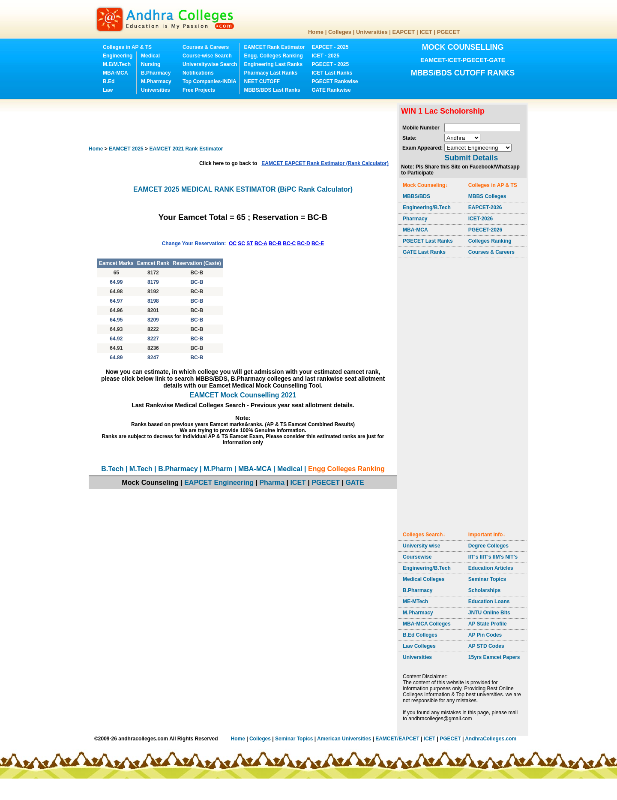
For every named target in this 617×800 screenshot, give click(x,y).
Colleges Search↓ (424, 535)
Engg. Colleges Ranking (273, 56)
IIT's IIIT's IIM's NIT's (493, 557)
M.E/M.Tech (117, 64)
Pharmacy (415, 219)
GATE (354, 482)
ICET (425, 32)
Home (315, 32)
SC (241, 244)
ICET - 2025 (325, 56)
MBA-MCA (115, 73)
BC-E (317, 244)
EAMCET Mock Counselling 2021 (243, 395)
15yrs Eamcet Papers (494, 657)
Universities (372, 32)
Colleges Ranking (490, 241)
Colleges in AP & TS (127, 47)
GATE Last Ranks (424, 252)
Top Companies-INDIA (210, 81)
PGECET (448, 32)
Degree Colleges (488, 546)
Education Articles (490, 568)
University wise (421, 546)
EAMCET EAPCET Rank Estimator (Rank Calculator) (325, 163)
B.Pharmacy (156, 73)
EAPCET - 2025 (329, 47)
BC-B (275, 244)
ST (249, 244)
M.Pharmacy (156, 81)
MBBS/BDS (416, 196)
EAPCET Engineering (219, 482)
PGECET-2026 (485, 230)
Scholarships (484, 590)
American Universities (344, 739)
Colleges (339, 32)
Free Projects (199, 90)
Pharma (272, 482)
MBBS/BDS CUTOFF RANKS (463, 73)
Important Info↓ (487, 535)
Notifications (198, 73)
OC (233, 244)
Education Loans (489, 601)
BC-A (261, 244)
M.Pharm (218, 468)
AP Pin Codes (485, 635)
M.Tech (141, 468)
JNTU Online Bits (489, 613)
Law (108, 90)
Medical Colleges (423, 579)
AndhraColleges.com (490, 739)
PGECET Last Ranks (428, 241)
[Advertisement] (245, 122)
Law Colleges (419, 646)
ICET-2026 (480, 219)
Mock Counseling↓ (425, 185)
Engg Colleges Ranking (346, 468)
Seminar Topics (487, 579)
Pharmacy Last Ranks (270, 73)
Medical (150, 56)
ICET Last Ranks (331, 73)
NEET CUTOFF (262, 81)
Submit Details (471, 157)
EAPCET (403, 32)
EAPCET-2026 (485, 208)
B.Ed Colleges (420, 635)
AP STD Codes (486, 646)
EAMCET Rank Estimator (274, 47)
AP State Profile (487, 624)
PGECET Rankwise (334, 81)
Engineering (117, 56)
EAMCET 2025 (126, 149)
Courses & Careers (206, 47)
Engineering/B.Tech (427, 208)
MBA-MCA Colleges (427, 624)
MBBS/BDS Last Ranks (272, 90)
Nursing (150, 64)
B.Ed (108, 81)
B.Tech (112, 468)
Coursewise (417, 557)
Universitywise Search (210, 64)
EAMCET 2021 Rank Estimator (186, 149)
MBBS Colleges (487, 196)
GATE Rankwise (330, 90)
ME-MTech (415, 601)
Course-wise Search (207, 56)
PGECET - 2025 (330, 64)
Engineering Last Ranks (273, 64)
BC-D (303, 244)
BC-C (289, 244)
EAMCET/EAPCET (397, 739)
